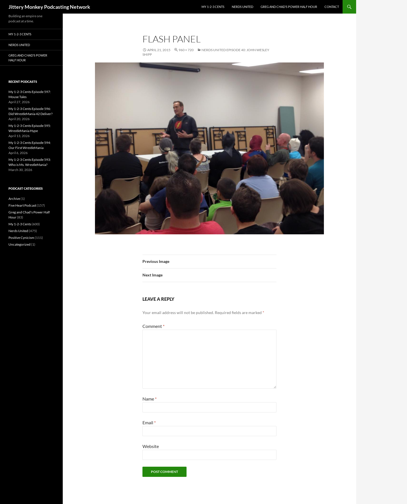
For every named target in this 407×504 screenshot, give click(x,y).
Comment (153, 326)
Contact (331, 6)
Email (149, 422)
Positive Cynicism (21, 237)
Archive (14, 198)
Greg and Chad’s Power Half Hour (289, 6)
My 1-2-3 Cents (213, 6)
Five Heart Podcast (22, 205)
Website (150, 446)
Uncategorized (19, 244)
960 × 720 (186, 50)
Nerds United (242, 6)
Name (149, 398)
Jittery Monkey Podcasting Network (49, 7)
